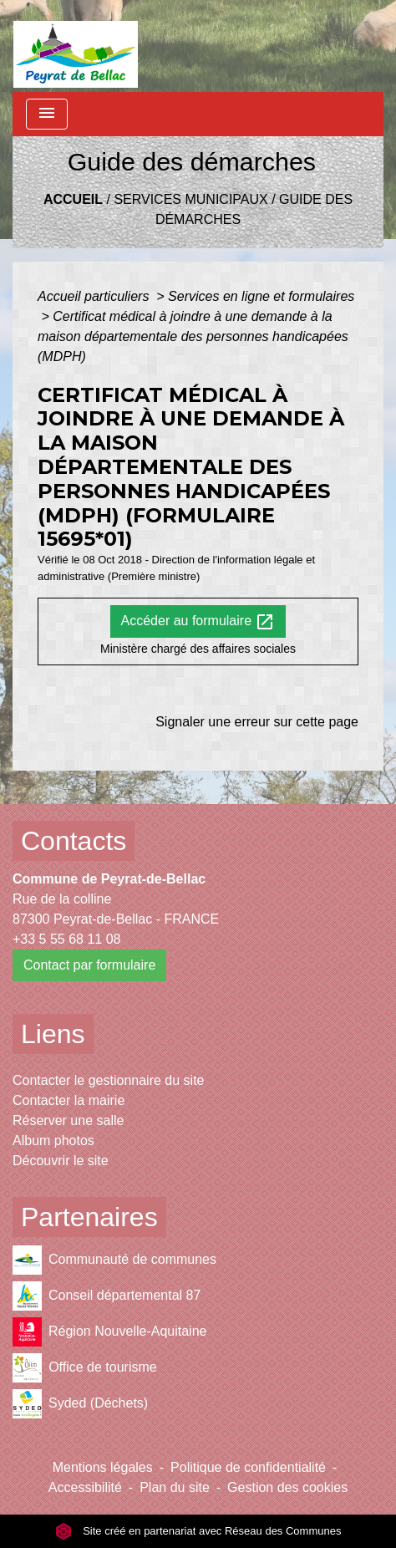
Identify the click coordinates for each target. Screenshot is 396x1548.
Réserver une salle (68, 1120)
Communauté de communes (114, 1260)
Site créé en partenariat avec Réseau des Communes (198, 1531)
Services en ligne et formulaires (261, 296)
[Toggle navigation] (47, 114)
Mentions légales (103, 1467)
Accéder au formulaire (198, 622)
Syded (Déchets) (80, 1403)
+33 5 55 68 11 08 (66, 939)
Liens (53, 1034)
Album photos (53, 1140)
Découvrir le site (61, 1160)
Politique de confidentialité (248, 1467)
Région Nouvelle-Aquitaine (109, 1332)
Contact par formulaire (89, 965)
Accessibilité (85, 1487)
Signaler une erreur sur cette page (256, 722)
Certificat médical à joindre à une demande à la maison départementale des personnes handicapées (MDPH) (193, 336)
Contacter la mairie (68, 1100)
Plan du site (175, 1487)
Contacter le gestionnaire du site (108, 1080)
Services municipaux (190, 199)
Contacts (73, 841)
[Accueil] (75, 46)
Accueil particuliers (95, 296)
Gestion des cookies (287, 1487)
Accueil (73, 199)
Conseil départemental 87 (107, 1296)
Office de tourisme (85, 1368)
